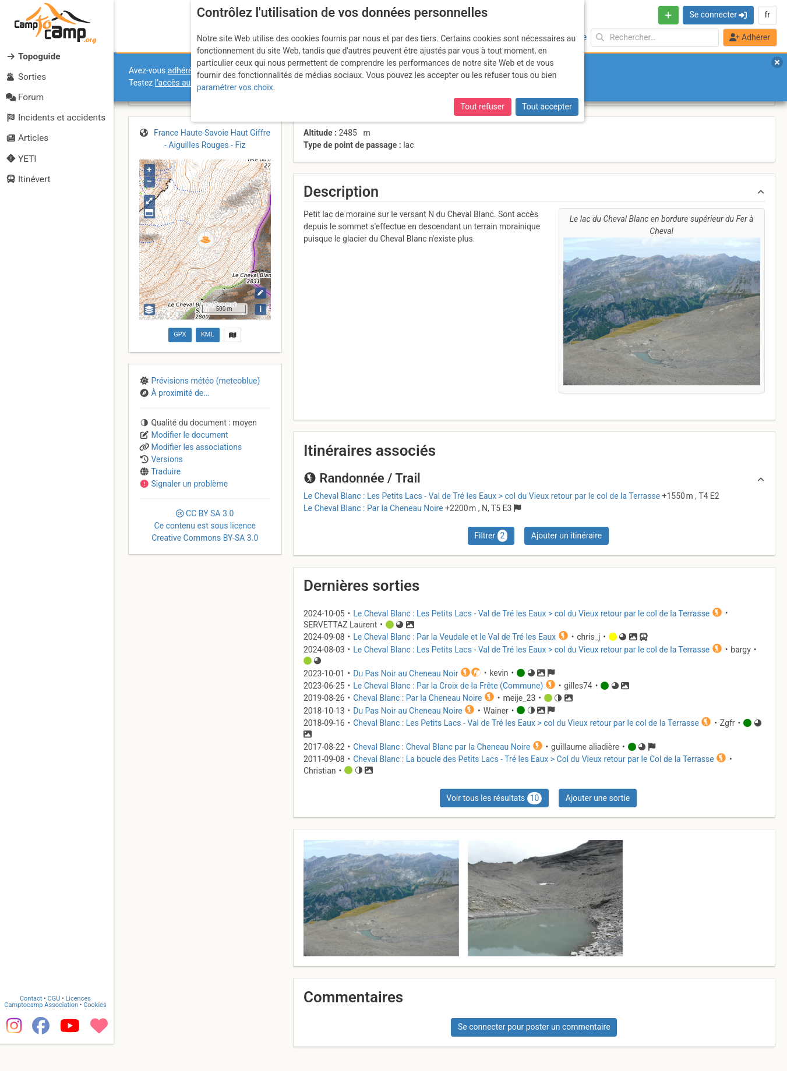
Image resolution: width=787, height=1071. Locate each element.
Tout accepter (547, 106)
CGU (57, 1026)
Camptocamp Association (44, 1032)
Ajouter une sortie (598, 798)
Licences (81, 1026)
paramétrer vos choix (235, 87)
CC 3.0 (204, 525)
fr (767, 14)
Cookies (97, 1032)
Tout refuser (482, 106)
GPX (180, 334)
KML (207, 334)
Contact (34, 1026)
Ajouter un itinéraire (566, 535)
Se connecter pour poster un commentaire (534, 1026)
